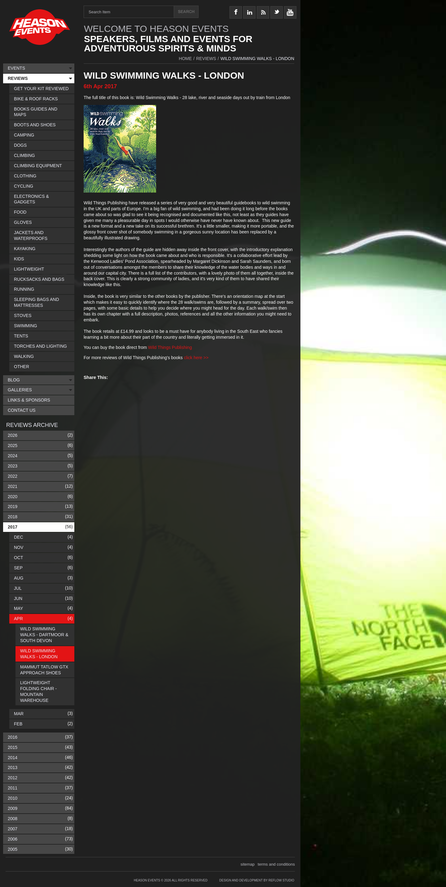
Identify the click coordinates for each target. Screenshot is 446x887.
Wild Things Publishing (170, 347)
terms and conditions (276, 864)
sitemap (248, 864)
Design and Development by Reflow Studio (256, 880)
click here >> (196, 357)
